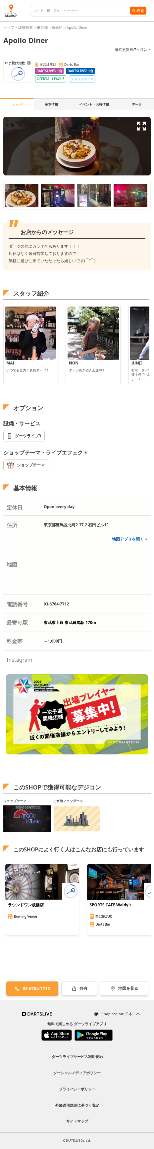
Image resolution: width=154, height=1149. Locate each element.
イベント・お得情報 (94, 104)
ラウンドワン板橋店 (26, 905)
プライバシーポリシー (77, 1088)
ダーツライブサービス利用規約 (77, 1056)
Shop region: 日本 (116, 1013)
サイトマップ (77, 1121)
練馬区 (57, 27)
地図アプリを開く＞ (130, 539)
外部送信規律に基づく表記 (77, 1105)
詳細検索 (26, 27)
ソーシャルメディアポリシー (77, 1072)
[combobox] (81, 11)
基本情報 (51, 104)
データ (137, 104)
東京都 (42, 27)
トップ (9, 27)
